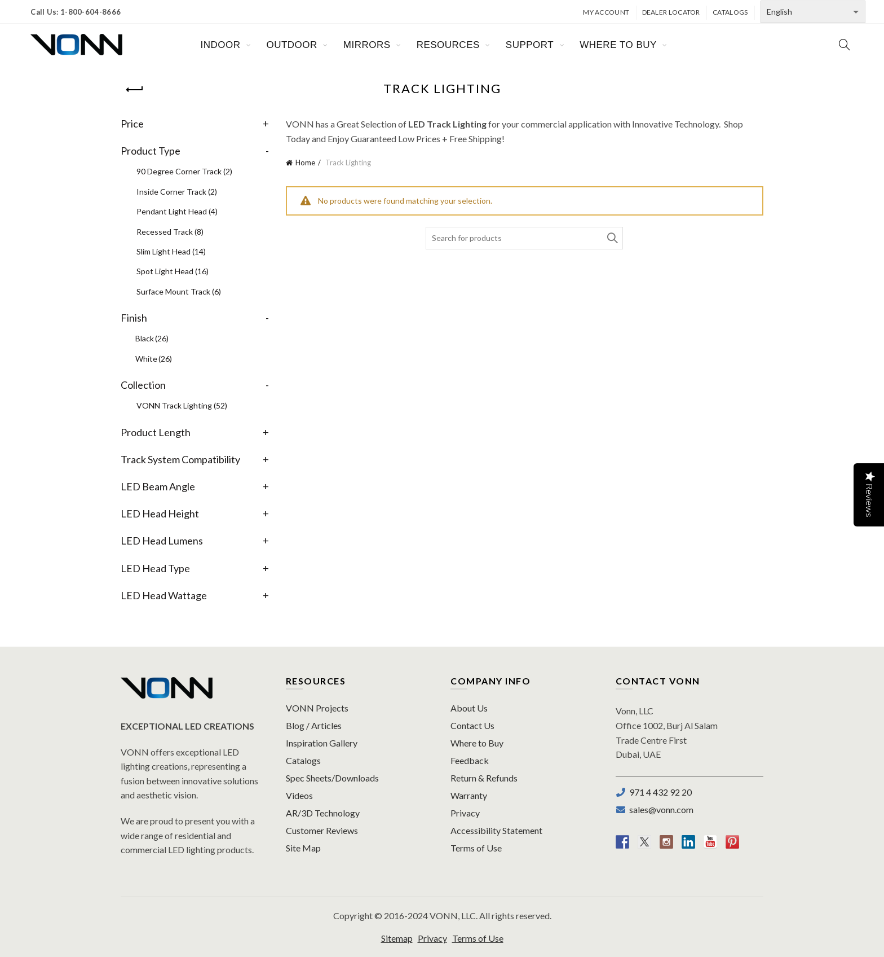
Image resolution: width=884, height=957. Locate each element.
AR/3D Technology (323, 812)
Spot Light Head (172, 271)
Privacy (465, 812)
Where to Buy (476, 742)
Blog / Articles (314, 725)
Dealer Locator (671, 12)
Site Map (303, 847)
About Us (469, 708)
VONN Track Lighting (181, 405)
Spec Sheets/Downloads (332, 777)
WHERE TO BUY (618, 44)
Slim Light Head (171, 251)
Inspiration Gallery (321, 742)
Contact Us (472, 725)
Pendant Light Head (177, 211)
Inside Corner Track (176, 191)
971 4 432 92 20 (659, 792)
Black (152, 338)
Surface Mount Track (178, 291)
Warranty (468, 795)
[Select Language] (813, 12)
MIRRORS (367, 44)
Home (305, 162)
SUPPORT (530, 44)
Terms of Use (476, 847)
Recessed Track (170, 231)
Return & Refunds (484, 777)
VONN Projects (317, 708)
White (153, 358)
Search (611, 238)
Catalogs (730, 12)
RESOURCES (448, 44)
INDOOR (220, 44)
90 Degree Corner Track (184, 171)
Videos (299, 795)
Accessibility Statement (496, 830)
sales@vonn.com (659, 809)
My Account (606, 12)
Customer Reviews (322, 830)
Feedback (469, 760)
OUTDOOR (291, 44)
